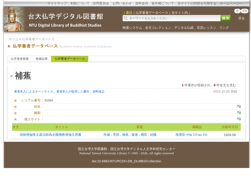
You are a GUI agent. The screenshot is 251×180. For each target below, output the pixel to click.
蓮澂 (135, 134)
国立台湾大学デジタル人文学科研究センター (142, 149)
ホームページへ (231, 3)
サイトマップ (57, 3)
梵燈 (116, 134)
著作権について (162, 3)
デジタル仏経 (184, 28)
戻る (241, 18)
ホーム (13, 39)
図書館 (102, 149)
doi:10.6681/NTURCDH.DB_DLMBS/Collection (126, 161)
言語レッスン (206, 28)
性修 (107, 134)
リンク (224, 28)
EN (244, 11)
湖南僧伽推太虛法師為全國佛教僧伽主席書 (50, 134)
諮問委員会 (101, 3)
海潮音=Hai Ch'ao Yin (191, 134)
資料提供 (141, 3)
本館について (80, 3)
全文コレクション (158, 28)
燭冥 (144, 134)
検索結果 (42, 58)
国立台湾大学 (87, 149)
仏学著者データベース (38, 39)
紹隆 (153, 134)
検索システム (132, 28)
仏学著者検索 (20, 58)
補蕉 (126, 134)
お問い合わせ (122, 3)
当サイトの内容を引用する (196, 3)
